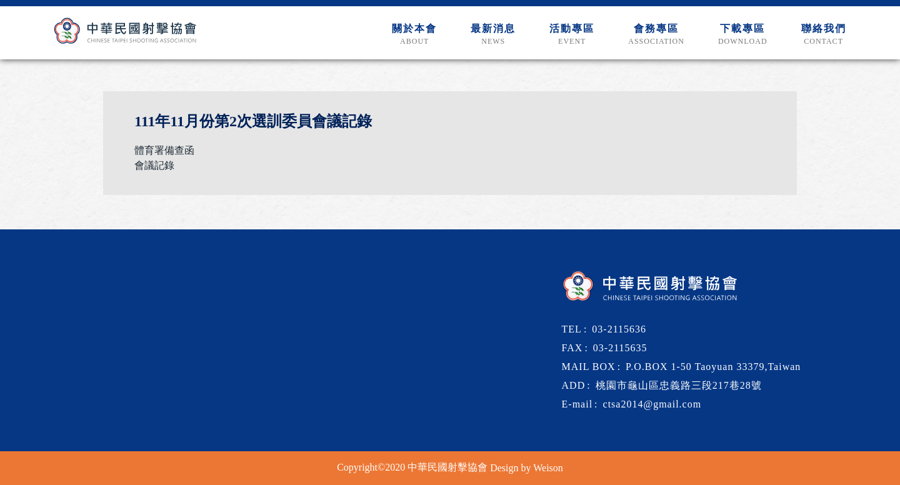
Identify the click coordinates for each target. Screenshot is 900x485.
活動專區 (571, 35)
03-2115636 (619, 329)
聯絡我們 (823, 35)
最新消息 (493, 35)
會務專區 (656, 35)
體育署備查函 (164, 150)
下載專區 (743, 35)
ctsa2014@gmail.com (652, 404)
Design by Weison (526, 467)
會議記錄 (154, 165)
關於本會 (414, 35)
